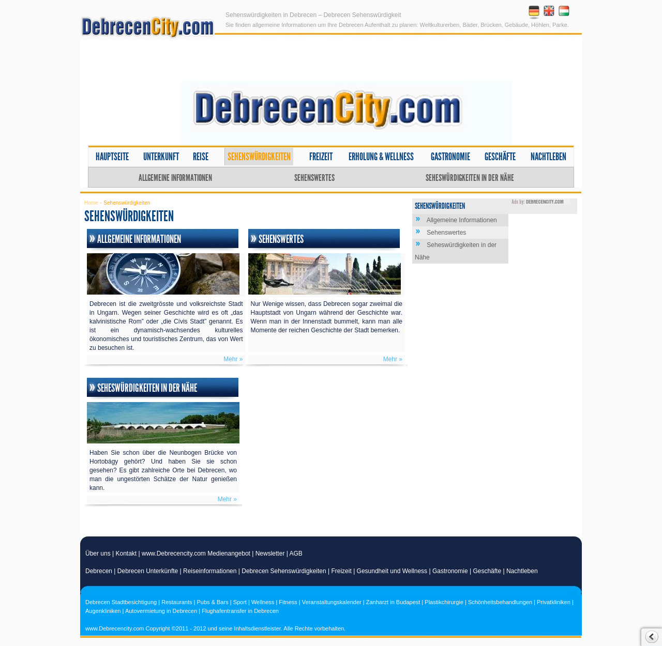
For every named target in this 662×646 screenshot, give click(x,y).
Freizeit (321, 156)
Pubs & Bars (213, 602)
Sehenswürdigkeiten (259, 156)
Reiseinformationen (209, 571)
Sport (240, 602)
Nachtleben (548, 156)
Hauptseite (112, 156)
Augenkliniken (103, 611)
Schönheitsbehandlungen (500, 602)
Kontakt (126, 553)
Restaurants (176, 602)
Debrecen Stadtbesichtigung (121, 602)
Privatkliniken (553, 602)
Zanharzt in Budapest (393, 602)
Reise (200, 156)
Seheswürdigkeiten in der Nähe (470, 177)
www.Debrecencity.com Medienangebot (196, 553)
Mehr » (233, 359)
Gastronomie (450, 156)
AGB (296, 553)
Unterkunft (161, 156)
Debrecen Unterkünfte (147, 571)
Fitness (288, 602)
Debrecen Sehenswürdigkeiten (284, 571)
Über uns (98, 553)
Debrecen (98, 571)
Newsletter (270, 553)
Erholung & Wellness (381, 156)
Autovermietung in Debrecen (161, 611)
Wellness (262, 602)
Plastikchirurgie (444, 602)
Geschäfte (500, 156)
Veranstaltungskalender (332, 602)
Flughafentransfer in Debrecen (240, 611)
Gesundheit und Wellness (392, 571)
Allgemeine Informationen (175, 177)
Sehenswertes (314, 177)
